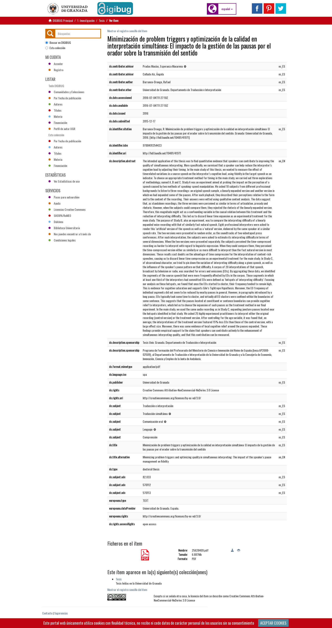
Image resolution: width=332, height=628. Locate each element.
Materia (55, 116)
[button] (227, 9)
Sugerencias (61, 613)
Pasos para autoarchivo (63, 197)
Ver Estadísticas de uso (64, 181)
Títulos (54, 110)
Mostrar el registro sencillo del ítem (127, 31)
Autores (55, 104)
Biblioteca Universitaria (64, 228)
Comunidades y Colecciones (66, 92)
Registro (55, 70)
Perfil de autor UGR (61, 128)
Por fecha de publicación (64, 98)
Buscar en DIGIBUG (58, 42)
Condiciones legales (62, 240)
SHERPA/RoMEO (59, 215)
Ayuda (54, 203)
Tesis (102, 20)
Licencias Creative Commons (67, 209)
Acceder (55, 63)
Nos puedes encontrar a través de (69, 234)
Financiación (57, 122)
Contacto (47, 613)
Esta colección (55, 48)
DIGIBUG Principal (63, 20)
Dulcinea (55, 221)
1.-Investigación (85, 20)
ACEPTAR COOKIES (273, 623)
